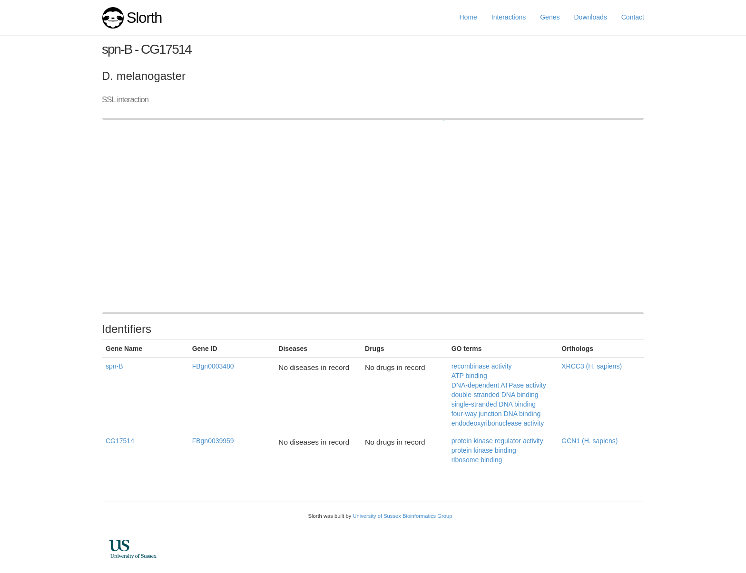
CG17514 (120, 441)
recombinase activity (482, 366)
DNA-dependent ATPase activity (499, 385)
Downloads (590, 17)
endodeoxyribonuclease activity (498, 423)
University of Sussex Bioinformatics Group (402, 516)
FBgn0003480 (213, 366)
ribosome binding (477, 460)
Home (468, 17)
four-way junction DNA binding (496, 414)
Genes (550, 17)
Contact (632, 17)
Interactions (508, 17)
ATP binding (469, 375)
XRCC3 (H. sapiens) (591, 366)
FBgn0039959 (213, 441)
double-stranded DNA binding (495, 394)
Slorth (144, 18)
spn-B (114, 366)
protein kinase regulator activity (497, 441)
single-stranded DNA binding (494, 404)
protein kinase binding (484, 450)
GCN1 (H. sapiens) (589, 441)
